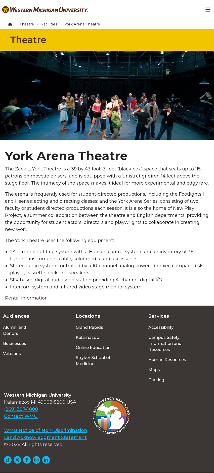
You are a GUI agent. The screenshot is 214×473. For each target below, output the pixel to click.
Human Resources (167, 359)
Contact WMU (21, 416)
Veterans (12, 353)
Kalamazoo (87, 337)
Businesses (14, 343)
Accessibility (161, 327)
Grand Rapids (89, 327)
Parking (156, 379)
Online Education (93, 347)
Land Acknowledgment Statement (45, 437)
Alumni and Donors (14, 330)
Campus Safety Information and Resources (165, 343)
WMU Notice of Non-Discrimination (45, 430)
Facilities (49, 24)
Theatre (26, 24)
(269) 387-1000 (21, 409)
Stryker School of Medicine (93, 360)
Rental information (26, 298)
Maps (154, 369)
